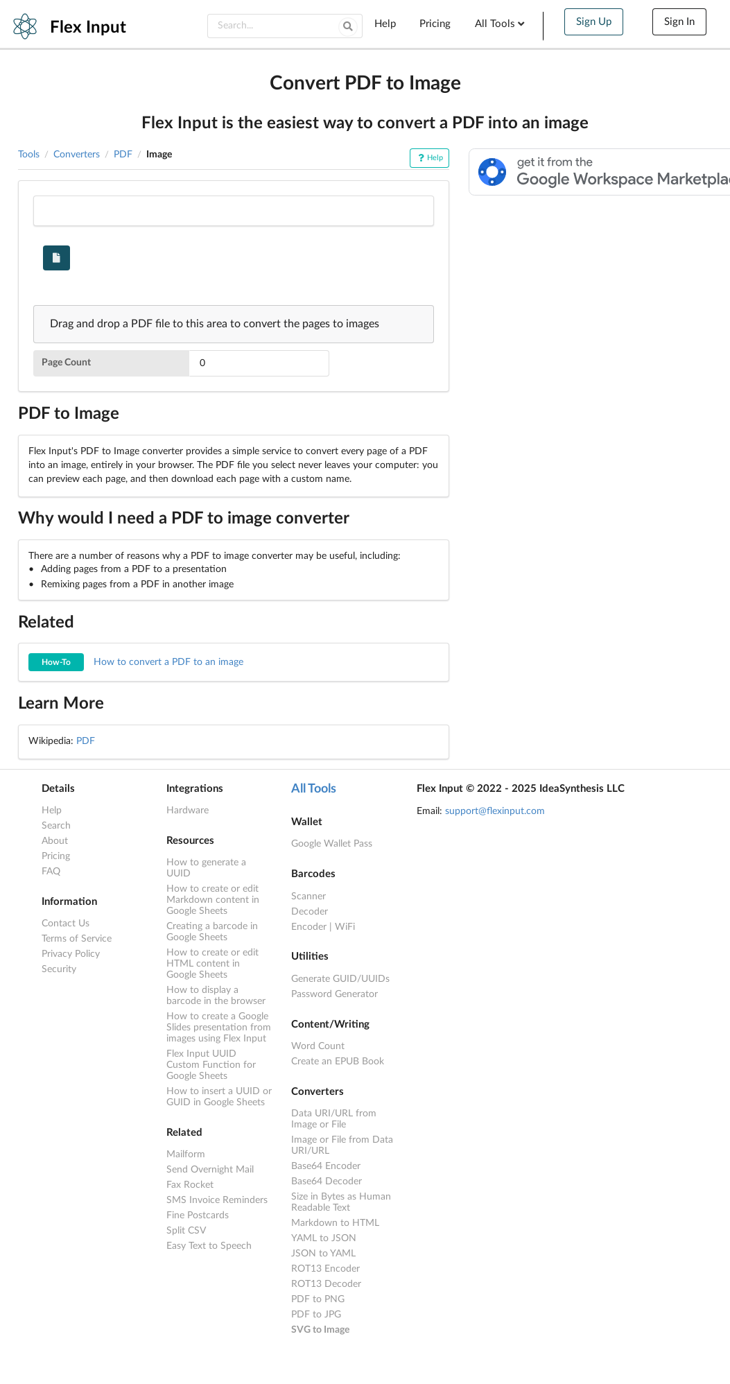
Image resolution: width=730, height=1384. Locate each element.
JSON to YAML (323, 1253)
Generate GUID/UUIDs (340, 979)
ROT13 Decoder (326, 1284)
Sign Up (593, 22)
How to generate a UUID (206, 868)
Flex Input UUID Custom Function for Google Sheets (211, 1065)
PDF (123, 154)
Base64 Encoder (325, 1166)
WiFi (345, 927)
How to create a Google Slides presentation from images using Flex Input (218, 1028)
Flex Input (88, 27)
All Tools (501, 24)
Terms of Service (77, 939)
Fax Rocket (190, 1185)
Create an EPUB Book (337, 1061)
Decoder (309, 912)
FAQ (51, 871)
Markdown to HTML (335, 1223)
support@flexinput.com (495, 811)
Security (59, 969)
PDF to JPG (316, 1315)
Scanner (308, 896)
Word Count (318, 1046)
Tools (29, 154)
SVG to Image (320, 1330)
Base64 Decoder (326, 1181)
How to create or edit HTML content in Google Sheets (212, 964)
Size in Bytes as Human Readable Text (341, 1202)
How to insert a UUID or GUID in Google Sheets (219, 1097)
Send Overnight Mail (210, 1170)
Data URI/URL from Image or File (333, 1119)
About (55, 841)
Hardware (187, 810)
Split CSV (186, 1231)
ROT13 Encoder (325, 1269)
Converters (76, 154)
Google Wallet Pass (331, 844)
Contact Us (65, 923)
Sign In (679, 22)
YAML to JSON (323, 1238)
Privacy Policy (71, 954)
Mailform (185, 1154)
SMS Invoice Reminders (217, 1200)
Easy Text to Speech (209, 1246)
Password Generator (334, 994)
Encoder (309, 927)
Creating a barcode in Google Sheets (212, 932)
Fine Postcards (197, 1215)
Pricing (435, 24)
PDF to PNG (318, 1299)
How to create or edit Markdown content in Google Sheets (212, 900)
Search (56, 826)
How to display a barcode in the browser (216, 995)
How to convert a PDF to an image (135, 662)
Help (385, 24)
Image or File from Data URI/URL (342, 1145)
